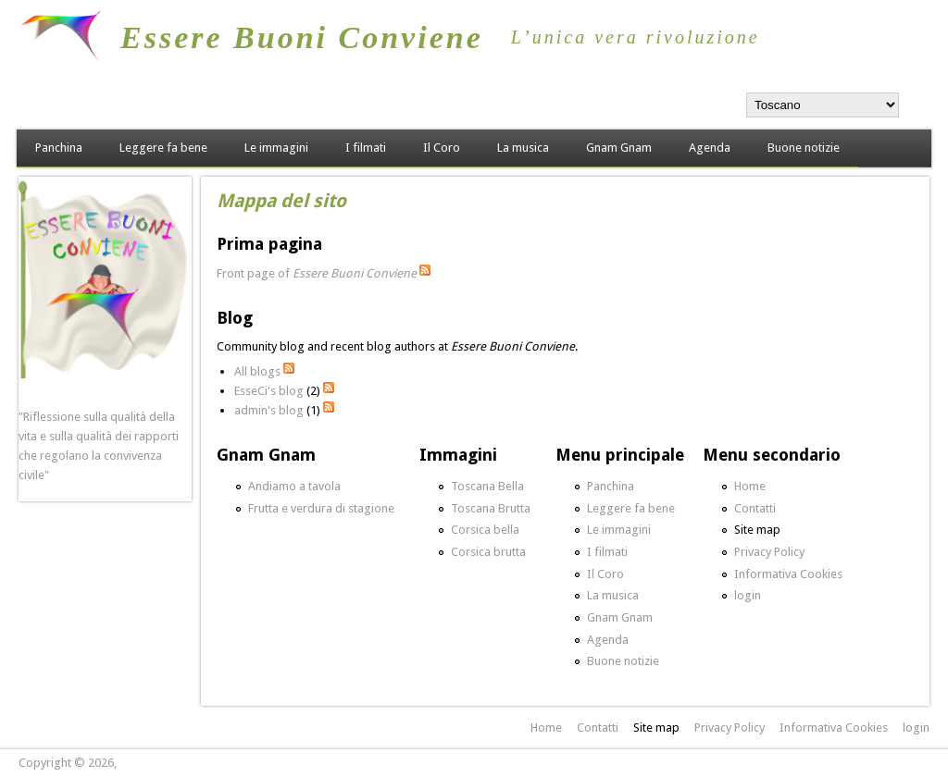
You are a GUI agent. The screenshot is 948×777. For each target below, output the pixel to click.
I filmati (365, 147)
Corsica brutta (488, 552)
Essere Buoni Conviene (301, 37)
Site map (757, 529)
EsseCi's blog (269, 391)
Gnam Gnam (619, 147)
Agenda (709, 147)
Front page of (317, 273)
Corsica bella (485, 529)
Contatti (755, 508)
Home (750, 486)
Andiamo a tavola (294, 486)
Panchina (58, 147)
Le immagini (276, 147)
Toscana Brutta (490, 508)
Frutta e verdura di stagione (321, 508)
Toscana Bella (487, 486)
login (747, 595)
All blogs (257, 371)
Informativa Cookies (788, 574)
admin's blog (269, 410)
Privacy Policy (769, 552)
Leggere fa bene (163, 147)
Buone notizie (803, 147)
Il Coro (441, 147)
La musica (523, 147)
